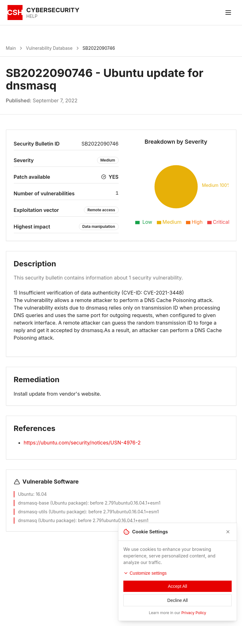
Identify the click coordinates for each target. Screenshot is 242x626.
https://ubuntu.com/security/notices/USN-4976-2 (82, 442)
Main (11, 48)
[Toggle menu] (228, 12)
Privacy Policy (193, 618)
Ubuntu (25, 494)
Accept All (177, 591)
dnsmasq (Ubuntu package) (47, 520)
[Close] (228, 537)
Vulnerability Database (49, 48)
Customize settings (145, 578)
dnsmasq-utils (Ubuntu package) (52, 511)
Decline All (177, 605)
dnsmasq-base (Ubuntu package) (53, 502)
